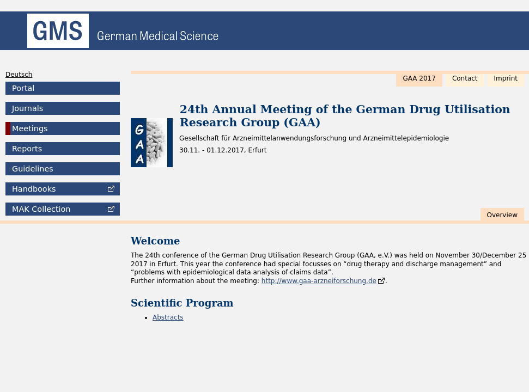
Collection (41, 209)
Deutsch (18, 74)
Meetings (30, 128)
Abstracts (168, 317)
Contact (465, 78)
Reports (27, 148)
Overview (502, 215)
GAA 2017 (419, 78)
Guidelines (32, 168)
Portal (23, 88)
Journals (27, 108)
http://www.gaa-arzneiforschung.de (319, 281)
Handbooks (34, 189)
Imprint (506, 78)
